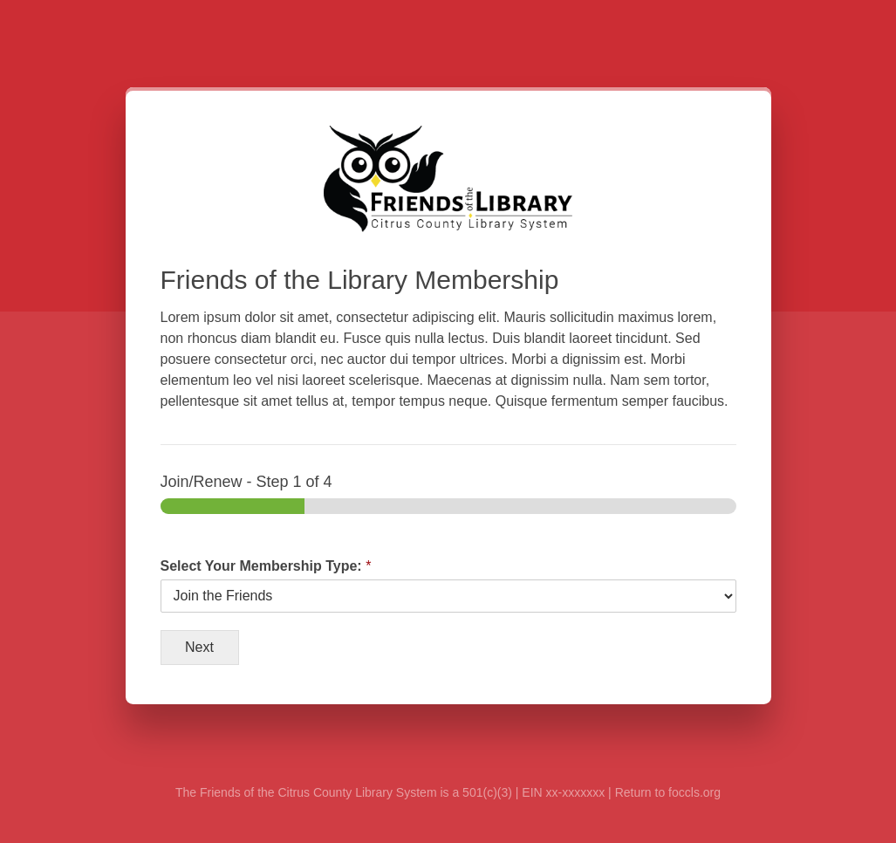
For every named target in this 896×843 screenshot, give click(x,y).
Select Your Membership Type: (266, 566)
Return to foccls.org (668, 792)
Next (199, 647)
